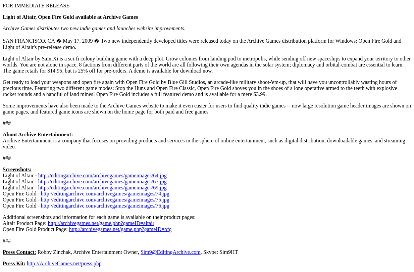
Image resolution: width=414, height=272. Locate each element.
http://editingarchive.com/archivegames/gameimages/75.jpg (105, 199)
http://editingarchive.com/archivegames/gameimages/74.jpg (105, 193)
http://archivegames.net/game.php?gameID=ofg (120, 229)
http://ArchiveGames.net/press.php (64, 263)
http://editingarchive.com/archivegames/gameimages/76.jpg (105, 206)
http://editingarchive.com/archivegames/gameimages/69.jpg (102, 187)
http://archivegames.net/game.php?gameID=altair (101, 223)
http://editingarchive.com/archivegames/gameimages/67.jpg (102, 181)
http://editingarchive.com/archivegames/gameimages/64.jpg (102, 175)
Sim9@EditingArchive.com (171, 252)
